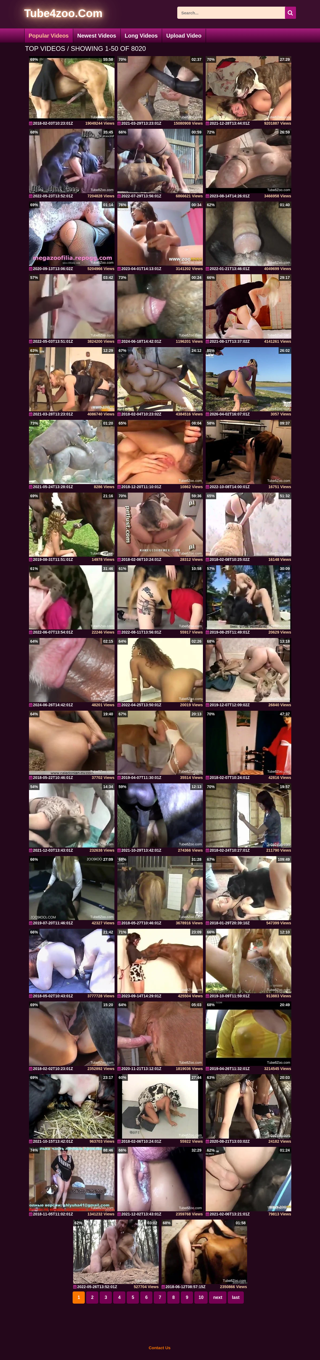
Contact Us (159, 1347)
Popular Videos (49, 36)
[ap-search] (236, 13)
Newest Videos (96, 36)
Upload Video (183, 36)
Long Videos (141, 36)
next (217, 1297)
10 (201, 1297)
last (236, 1297)
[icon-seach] (290, 13)
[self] (54, 14)
